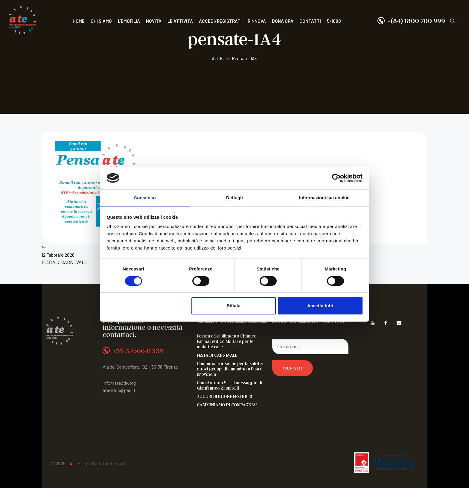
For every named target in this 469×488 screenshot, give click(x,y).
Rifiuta (233, 305)
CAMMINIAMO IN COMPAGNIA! (227, 404)
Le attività (180, 21)
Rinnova (257, 21)
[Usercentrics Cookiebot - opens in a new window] (336, 177)
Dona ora (282, 21)
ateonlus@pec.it (119, 390)
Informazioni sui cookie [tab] (324, 197)
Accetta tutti (320, 305)
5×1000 (334, 21)
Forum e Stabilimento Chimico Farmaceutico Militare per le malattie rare (227, 341)
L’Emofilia (129, 21)
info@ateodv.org (119, 383)
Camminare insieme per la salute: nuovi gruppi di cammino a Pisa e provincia (230, 369)
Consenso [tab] (145, 197)
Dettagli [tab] (234, 197)
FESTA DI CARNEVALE (217, 355)
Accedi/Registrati (220, 21)
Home (79, 21)
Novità (154, 21)
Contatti (310, 21)
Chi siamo (101, 21)
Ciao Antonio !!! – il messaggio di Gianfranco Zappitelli (229, 385)
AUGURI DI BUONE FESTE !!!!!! (224, 396)
